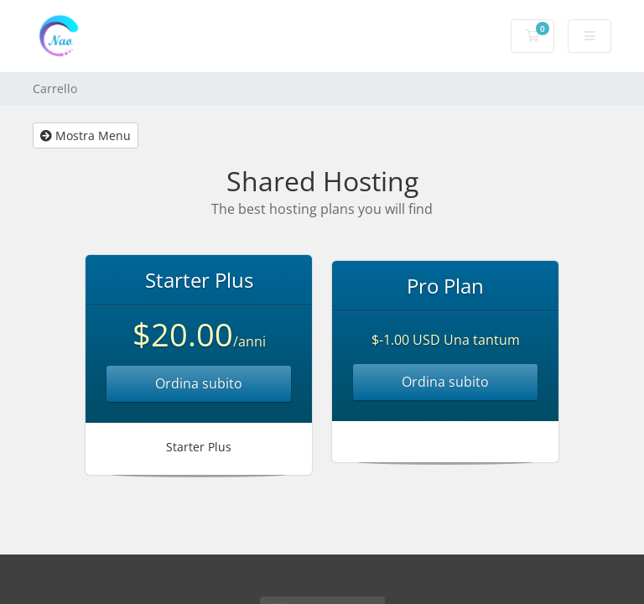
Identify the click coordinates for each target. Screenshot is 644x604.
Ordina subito (198, 383)
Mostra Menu (85, 135)
